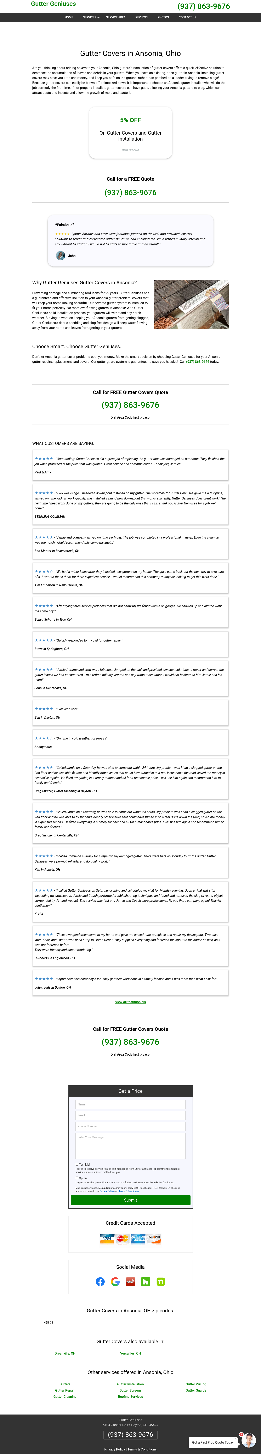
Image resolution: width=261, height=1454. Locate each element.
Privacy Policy (107, 1171)
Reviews (142, 17)
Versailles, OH (130, 1334)
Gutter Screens (130, 1371)
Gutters (64, 1364)
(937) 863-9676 (204, 6)
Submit (130, 1180)
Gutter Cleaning (64, 1377)
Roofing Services (130, 1377)
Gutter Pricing (196, 1364)
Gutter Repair (65, 1371)
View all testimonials (130, 982)
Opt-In (83, 1158)
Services (91, 19)
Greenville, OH (65, 1334)
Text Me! (84, 1144)
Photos (163, 17)
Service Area (116, 17)
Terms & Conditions (129, 1171)
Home (69, 17)
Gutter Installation (130, 1364)
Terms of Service (161, 1445)
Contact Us (187, 17)
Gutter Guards (196, 1371)
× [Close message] (236, 1439)
